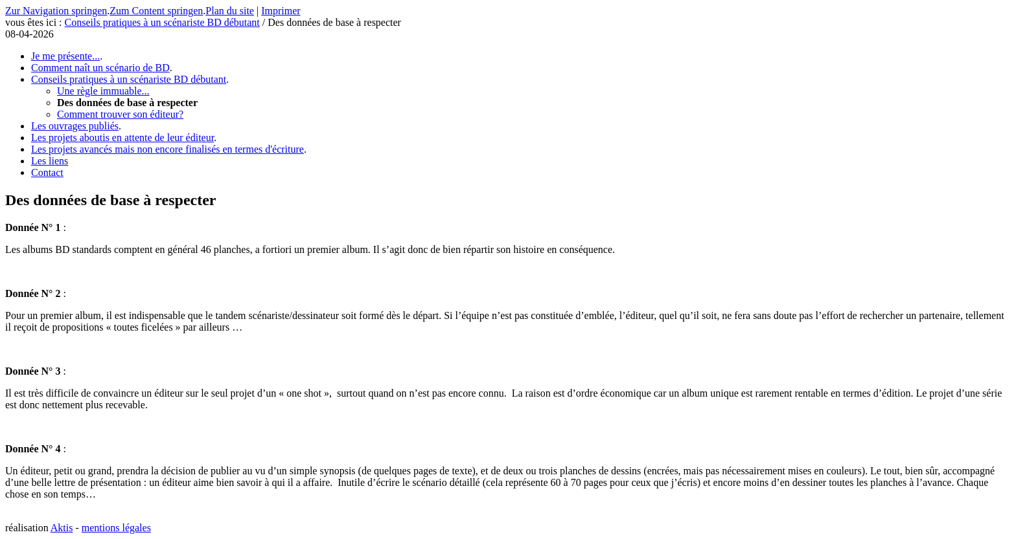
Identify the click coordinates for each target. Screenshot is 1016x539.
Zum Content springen (156, 10)
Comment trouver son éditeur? (120, 114)
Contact (47, 172)
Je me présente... (65, 55)
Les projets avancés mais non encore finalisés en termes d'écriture (167, 149)
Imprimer (280, 10)
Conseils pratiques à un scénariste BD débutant (162, 22)
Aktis (62, 527)
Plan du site (229, 10)
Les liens (49, 160)
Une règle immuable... (103, 90)
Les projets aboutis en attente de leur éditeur (122, 137)
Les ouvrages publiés (75, 125)
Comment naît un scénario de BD (100, 67)
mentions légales (116, 527)
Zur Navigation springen (56, 10)
